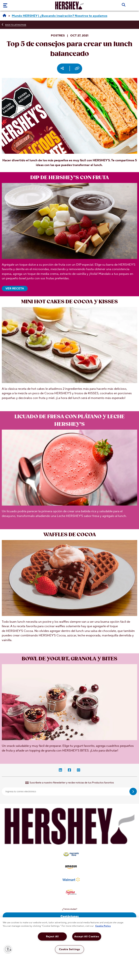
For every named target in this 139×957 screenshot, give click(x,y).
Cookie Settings (69, 949)
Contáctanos (69, 916)
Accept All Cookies (86, 936)
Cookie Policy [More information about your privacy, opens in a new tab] (103, 926)
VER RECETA (14, 288)
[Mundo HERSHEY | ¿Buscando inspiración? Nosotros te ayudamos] (59, 16)
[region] (69, 937)
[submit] (133, 791)
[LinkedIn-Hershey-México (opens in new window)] (60, 770)
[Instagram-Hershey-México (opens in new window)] (78, 770)
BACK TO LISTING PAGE (15, 25)
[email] (69, 791)
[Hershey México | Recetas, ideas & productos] (4, 15)
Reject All (52, 936)
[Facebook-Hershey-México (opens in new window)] (69, 770)
